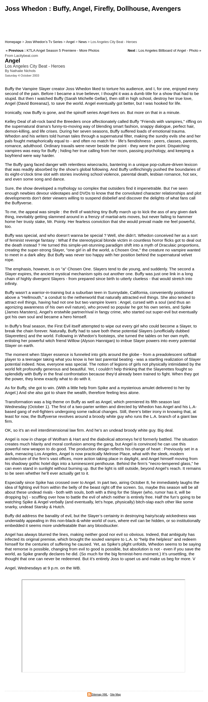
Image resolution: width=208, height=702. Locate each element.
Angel (70, 42)
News (83, 42)
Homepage (13, 42)
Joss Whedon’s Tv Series (43, 42)
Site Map (115, 694)
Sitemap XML (97, 694)
